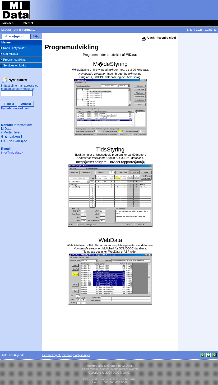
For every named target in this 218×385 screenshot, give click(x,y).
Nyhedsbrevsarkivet (15, 108)
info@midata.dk (12, 152)
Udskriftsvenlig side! (161, 37)
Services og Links (14, 65)
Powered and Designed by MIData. (109, 365)
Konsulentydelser (14, 48)
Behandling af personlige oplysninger (66, 355)
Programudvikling (14, 59)
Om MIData (10, 53)
